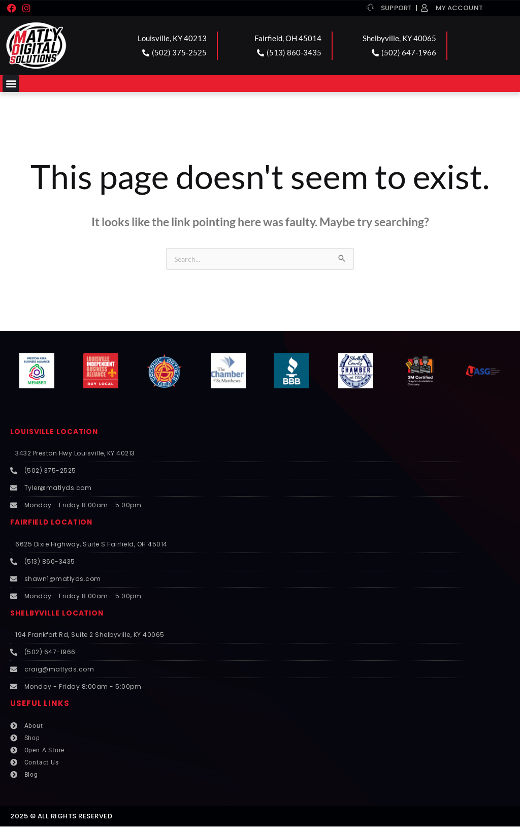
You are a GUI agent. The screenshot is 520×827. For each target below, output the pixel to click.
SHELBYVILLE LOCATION (61, 613)
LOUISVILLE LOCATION (58, 431)
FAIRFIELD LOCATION (55, 522)
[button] (11, 83)
